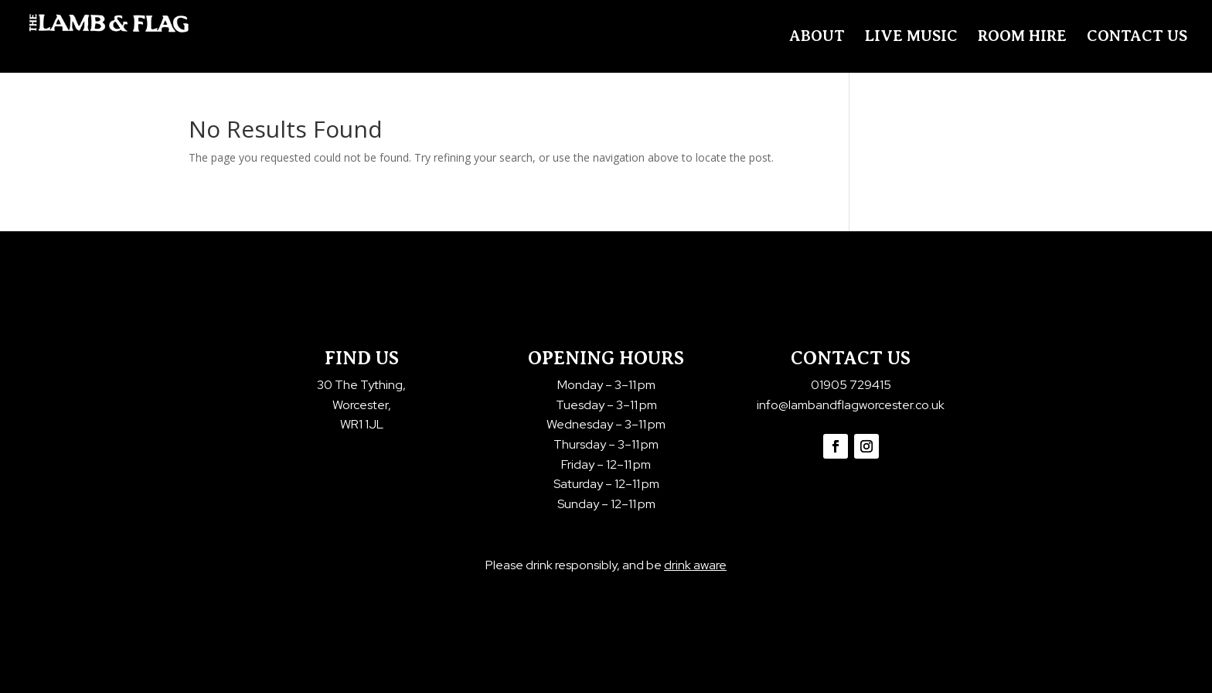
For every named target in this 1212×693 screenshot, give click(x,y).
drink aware (695, 565)
